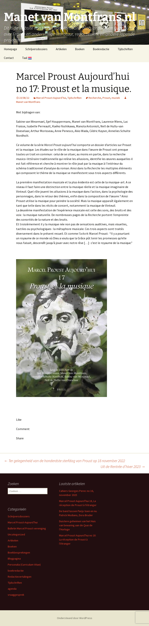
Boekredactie (101, 49)
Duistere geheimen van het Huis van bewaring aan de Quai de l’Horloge (77, 525)
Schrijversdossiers (36, 49)
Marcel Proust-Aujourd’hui (51, 98)
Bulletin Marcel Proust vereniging (27, 528)
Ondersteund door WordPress (74, 618)
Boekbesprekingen (19, 552)
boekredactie (16, 570)
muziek (116, 98)
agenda (12, 588)
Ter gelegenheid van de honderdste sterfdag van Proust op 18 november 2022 (64, 460)
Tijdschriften (125, 49)
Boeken (79, 49)
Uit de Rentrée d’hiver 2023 (123, 466)
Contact (9, 58)
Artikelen (61, 49)
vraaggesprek (16, 594)
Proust (106, 98)
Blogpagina (14, 558)
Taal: (27, 58)
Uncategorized (16, 534)
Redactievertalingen (19, 576)
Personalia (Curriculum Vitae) (24, 564)
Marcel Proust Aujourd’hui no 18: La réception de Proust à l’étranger (77, 539)
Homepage (10, 49)
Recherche (95, 98)
